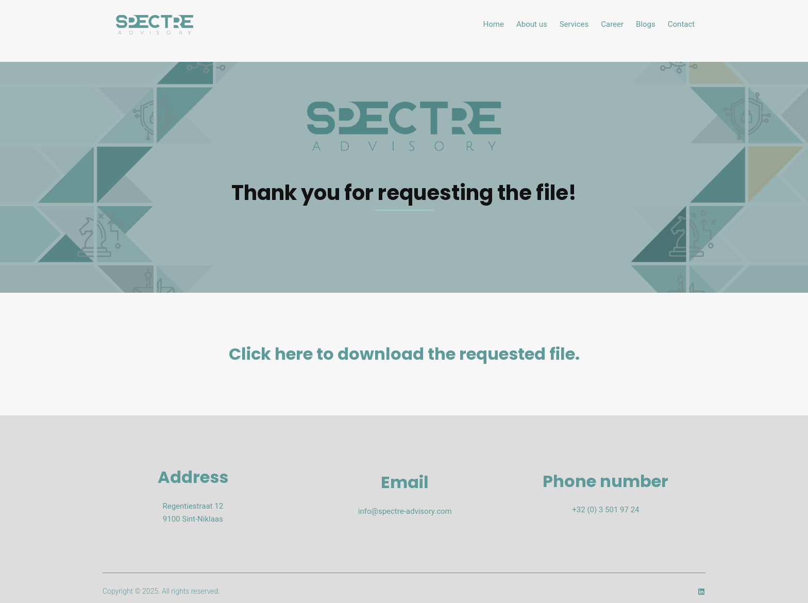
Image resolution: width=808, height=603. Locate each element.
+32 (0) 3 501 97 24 (605, 509)
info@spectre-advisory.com (405, 511)
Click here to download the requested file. (404, 353)
